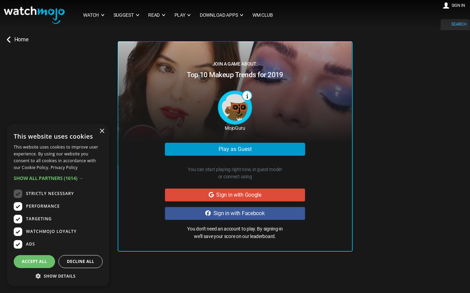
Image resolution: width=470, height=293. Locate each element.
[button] (58, 178)
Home (17, 40)
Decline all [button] (80, 261)
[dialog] (58, 205)
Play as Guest (235, 149)
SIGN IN (458, 5)
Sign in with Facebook (234, 213)
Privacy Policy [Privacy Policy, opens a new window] (64, 167)
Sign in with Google (235, 195)
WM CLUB (262, 15)
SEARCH (458, 24)
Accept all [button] (34, 261)
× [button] (101, 131)
